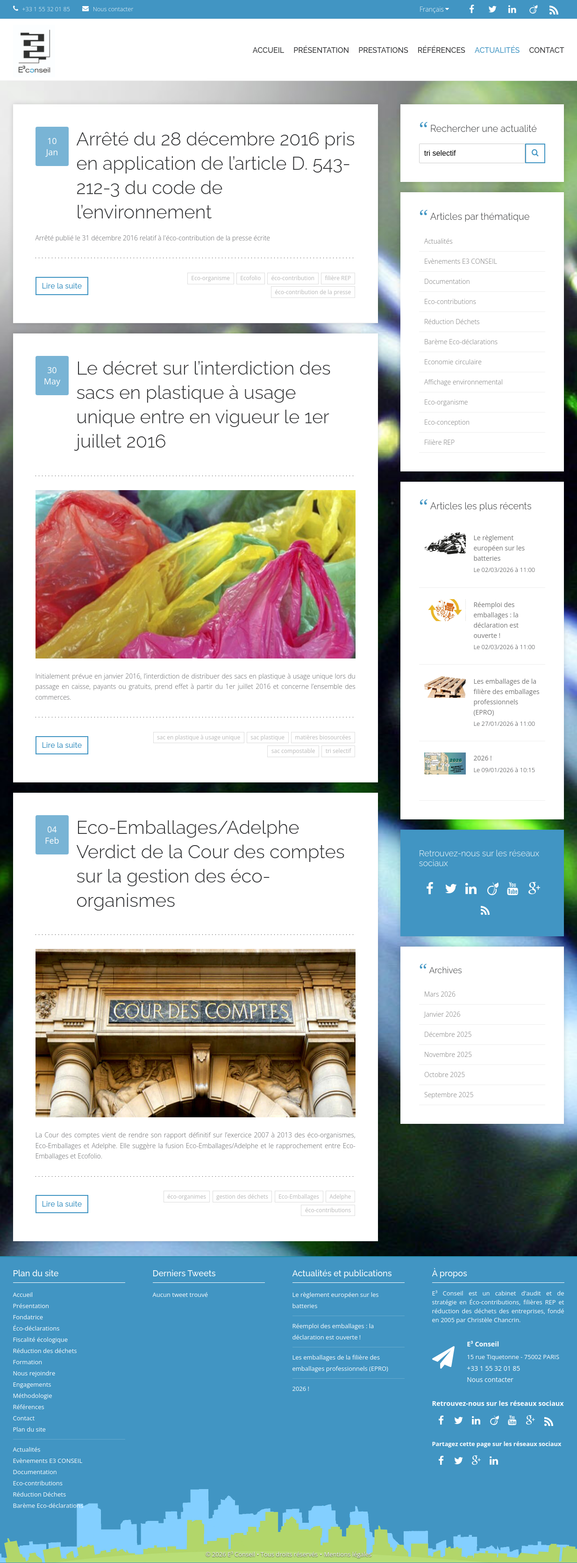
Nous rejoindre (34, 1373)
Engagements (32, 1384)
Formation (28, 1362)
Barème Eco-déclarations (461, 341)
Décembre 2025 (447, 1034)
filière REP (338, 278)
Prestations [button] (383, 50)
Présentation (321, 50)
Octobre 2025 (444, 1074)
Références (441, 50)
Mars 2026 (440, 994)
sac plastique (267, 737)
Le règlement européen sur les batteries (335, 1300)
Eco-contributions (450, 301)
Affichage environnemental (463, 381)
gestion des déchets (242, 1197)
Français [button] (434, 9)
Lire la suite (62, 286)
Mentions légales (347, 1554)
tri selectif (338, 751)
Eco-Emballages (298, 1197)
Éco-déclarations (36, 1328)
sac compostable (293, 751)
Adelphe (340, 1197)
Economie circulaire (453, 361)
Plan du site (29, 1429)
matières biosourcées (323, 737)
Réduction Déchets (452, 321)
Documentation (447, 281)
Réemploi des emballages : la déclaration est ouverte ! (333, 1331)
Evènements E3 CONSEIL (460, 261)
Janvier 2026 (442, 1014)
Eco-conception (447, 422)
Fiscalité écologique (40, 1339)
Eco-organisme (210, 278)
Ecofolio (250, 278)
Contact (546, 50)
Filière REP (439, 442)
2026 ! (301, 1388)
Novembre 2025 (448, 1054)
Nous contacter (490, 1379)
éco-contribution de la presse (313, 292)
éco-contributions (328, 1210)
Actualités (497, 50)
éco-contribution (293, 278)
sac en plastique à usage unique (198, 737)
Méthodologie (32, 1395)
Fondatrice (28, 1317)
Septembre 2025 (448, 1094)
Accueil (268, 50)
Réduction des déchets (45, 1350)
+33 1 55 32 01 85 (493, 1368)
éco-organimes (186, 1197)
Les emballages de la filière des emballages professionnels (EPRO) (340, 1363)
